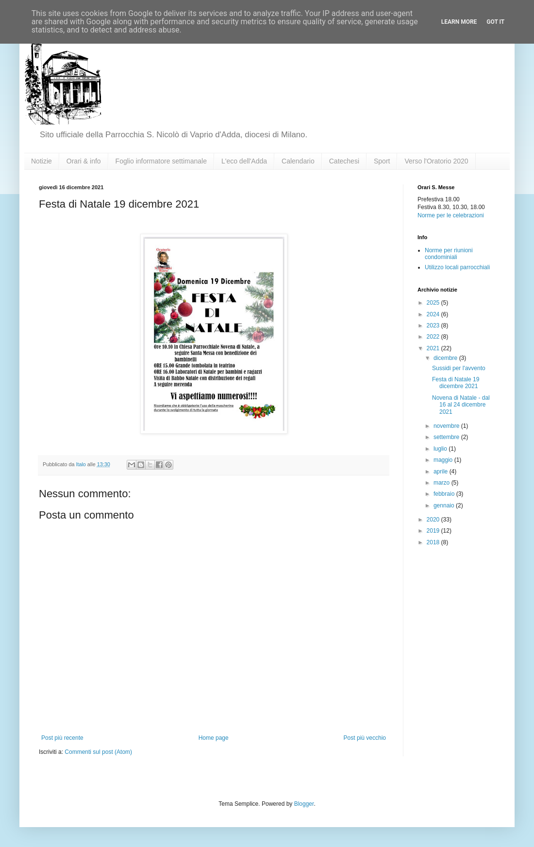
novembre (447, 426)
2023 (434, 325)
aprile (442, 471)
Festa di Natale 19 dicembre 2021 (455, 383)
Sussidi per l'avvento (458, 368)
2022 (434, 336)
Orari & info (84, 161)
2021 (434, 348)
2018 (434, 542)
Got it (495, 21)
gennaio (445, 505)
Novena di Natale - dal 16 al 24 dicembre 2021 (461, 404)
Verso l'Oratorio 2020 (436, 161)
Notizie (41, 161)
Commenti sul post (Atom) (98, 752)
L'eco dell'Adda (244, 161)
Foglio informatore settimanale (161, 161)
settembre (447, 437)
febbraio (445, 493)
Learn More (459, 21)
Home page (214, 737)
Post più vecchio (365, 737)
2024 (434, 314)
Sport (382, 161)
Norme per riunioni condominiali (449, 254)
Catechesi (344, 161)
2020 (434, 519)
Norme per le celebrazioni (450, 215)
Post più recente (62, 737)
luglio (441, 448)
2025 (434, 302)
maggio (444, 459)
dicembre (446, 358)
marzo (442, 482)
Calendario (298, 161)
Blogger (304, 803)
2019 (434, 530)
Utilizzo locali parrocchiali (457, 267)
